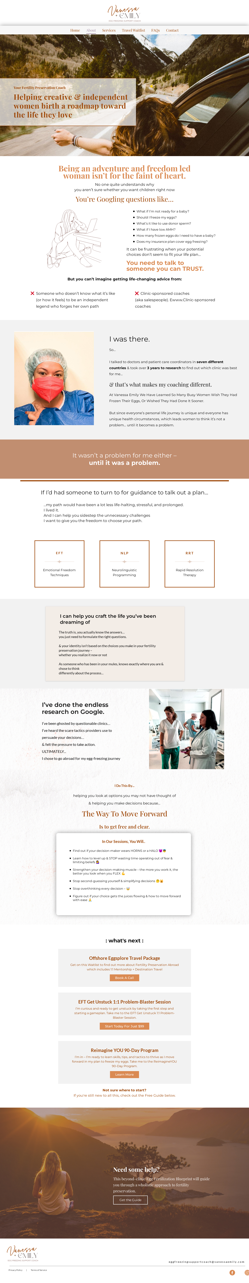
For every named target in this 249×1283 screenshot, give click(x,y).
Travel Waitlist (133, 30)
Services (109, 30)
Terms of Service (39, 1272)
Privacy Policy (15, 1272)
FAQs (155, 30)
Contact (172, 30)
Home (75, 30)
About (91, 30)
